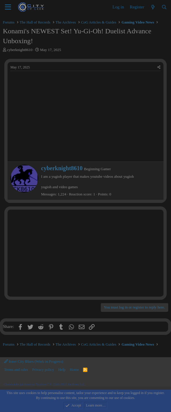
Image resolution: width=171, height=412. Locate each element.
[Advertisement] (85, 253)
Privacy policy (43, 369)
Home (74, 369)
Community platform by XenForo (44, 384)
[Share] (159, 67)
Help (61, 369)
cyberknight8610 (19, 50)
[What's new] (152, 7)
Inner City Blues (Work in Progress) (33, 361)
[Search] (164, 7)
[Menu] (8, 7)
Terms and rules (16, 369)
